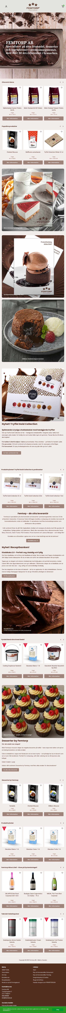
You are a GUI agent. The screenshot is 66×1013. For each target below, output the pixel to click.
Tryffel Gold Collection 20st (33, 496)
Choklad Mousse (12, 152)
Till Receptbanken (9, 576)
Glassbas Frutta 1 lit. (54, 849)
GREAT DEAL (5, 970)
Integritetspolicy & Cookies (40, 977)
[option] (12, 103)
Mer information (12, 118)
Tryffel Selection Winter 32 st (53, 152)
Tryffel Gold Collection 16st (54, 496)
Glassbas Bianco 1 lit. (33, 666)
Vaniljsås (12, 806)
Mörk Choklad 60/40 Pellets (33, 108)
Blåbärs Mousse (53, 806)
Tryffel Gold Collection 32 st (12, 496)
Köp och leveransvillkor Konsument (43, 972)
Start (34, 970)
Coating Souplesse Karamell (12, 666)
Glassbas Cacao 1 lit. (33, 849)
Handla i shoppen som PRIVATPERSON (44, 982)
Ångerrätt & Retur (38, 980)
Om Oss (4, 975)
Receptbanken (6, 980)
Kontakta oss (5, 977)
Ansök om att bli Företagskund (11, 982)
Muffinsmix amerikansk (33, 152)
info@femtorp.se (7, 997)
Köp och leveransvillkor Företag (42, 975)
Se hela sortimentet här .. (11, 453)
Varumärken (5, 972)
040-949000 (5, 995)
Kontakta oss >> (33, 540)
